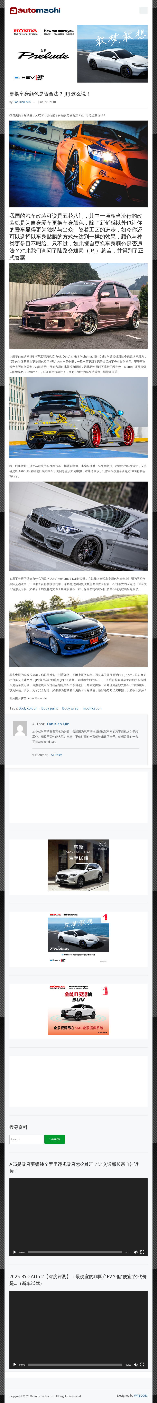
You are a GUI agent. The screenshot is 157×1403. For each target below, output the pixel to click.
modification (92, 708)
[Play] (15, 1252)
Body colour (28, 708)
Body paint (49, 708)
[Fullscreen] (142, 1252)
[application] (78, 1217)
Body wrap (70, 708)
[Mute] (136, 1252)
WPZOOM (141, 1395)
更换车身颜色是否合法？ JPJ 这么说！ (50, 93)
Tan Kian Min (22, 102)
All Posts (56, 755)
